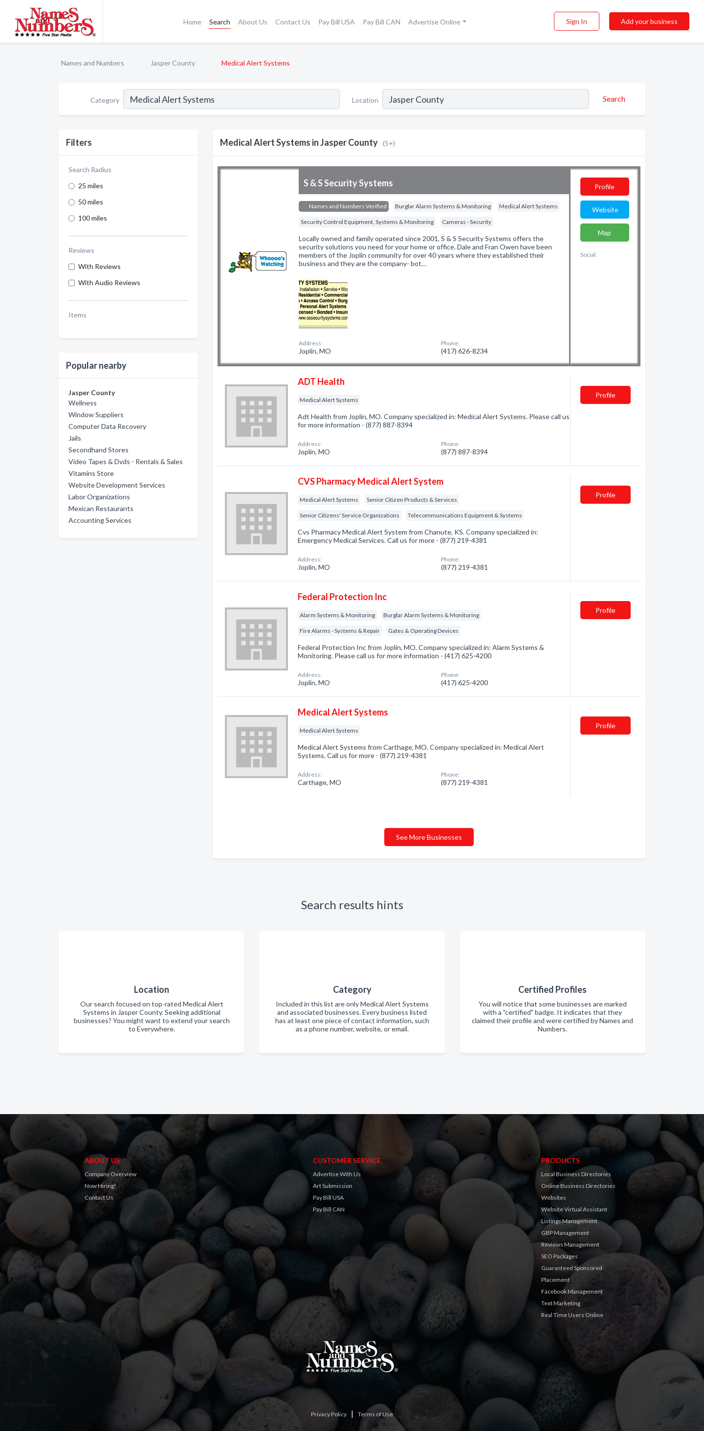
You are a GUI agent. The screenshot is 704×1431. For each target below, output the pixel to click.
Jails (74, 438)
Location (365, 100)
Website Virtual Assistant (574, 1209)
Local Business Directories (576, 1174)
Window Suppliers (96, 414)
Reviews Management (570, 1244)
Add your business (649, 21)
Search (219, 22)
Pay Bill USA (336, 22)
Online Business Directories (578, 1185)
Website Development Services (116, 485)
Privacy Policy (329, 1414)
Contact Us (292, 22)
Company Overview (110, 1174)
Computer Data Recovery (107, 426)
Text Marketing (560, 1303)
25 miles (90, 185)
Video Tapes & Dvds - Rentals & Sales (125, 461)
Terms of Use (375, 1414)
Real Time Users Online (572, 1315)
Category (104, 100)
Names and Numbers (92, 63)
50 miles (90, 202)
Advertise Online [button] (434, 22)
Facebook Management (572, 1291)
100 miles (92, 218)
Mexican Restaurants (100, 508)
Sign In (576, 21)
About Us (252, 22)
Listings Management (569, 1221)
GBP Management (565, 1232)
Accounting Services (100, 520)
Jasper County (173, 63)
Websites (553, 1197)
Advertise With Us (337, 1174)
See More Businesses (429, 837)
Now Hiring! (100, 1185)
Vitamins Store (91, 473)
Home (192, 22)
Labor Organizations (99, 496)
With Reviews (99, 266)
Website (605, 209)
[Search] (613, 99)
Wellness (82, 403)
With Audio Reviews (109, 282)
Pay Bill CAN (381, 22)
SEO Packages (559, 1256)
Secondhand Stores (98, 450)
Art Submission (332, 1185)
